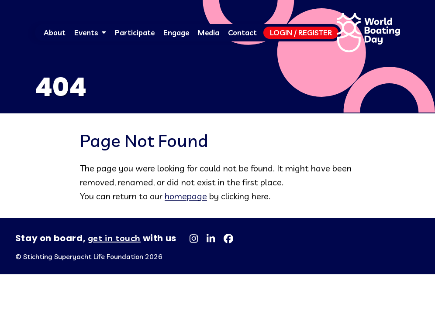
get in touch (114, 237)
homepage (186, 196)
